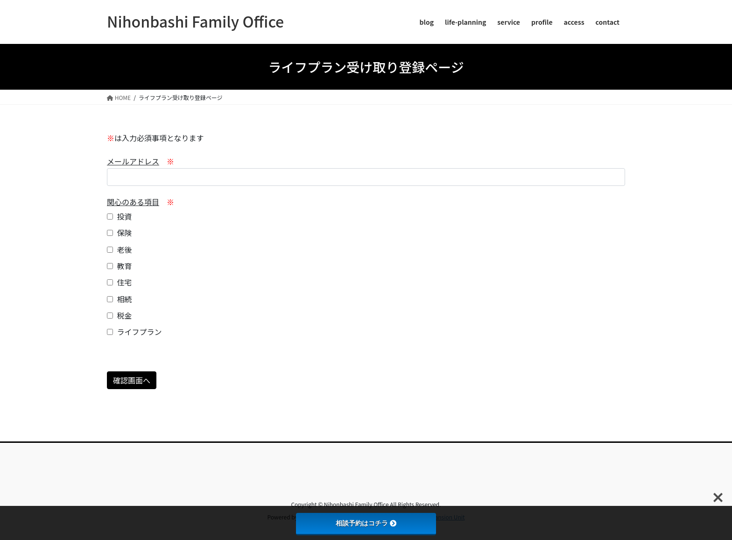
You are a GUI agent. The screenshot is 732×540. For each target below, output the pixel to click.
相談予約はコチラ (366, 523)
